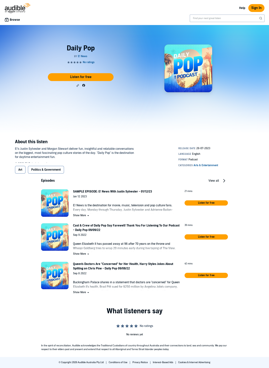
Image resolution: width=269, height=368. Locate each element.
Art (20, 173)
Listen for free (81, 77)
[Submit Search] (261, 18)
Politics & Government (46, 173)
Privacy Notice (140, 362)
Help (242, 8)
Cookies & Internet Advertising (194, 362)
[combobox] (227, 18)
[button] (77, 85)
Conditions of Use (118, 362)
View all (213, 184)
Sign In (256, 8)
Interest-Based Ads (163, 362)
